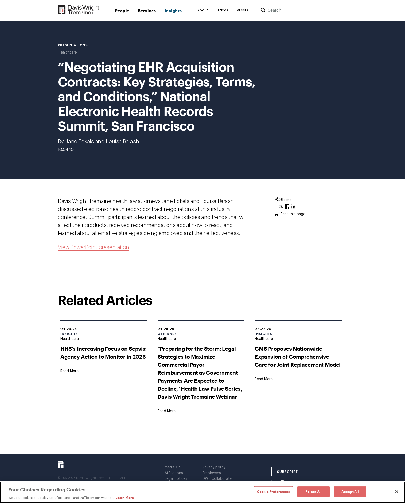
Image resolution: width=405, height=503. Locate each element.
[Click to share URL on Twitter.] (281, 206)
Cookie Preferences (273, 491)
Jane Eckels (80, 141)
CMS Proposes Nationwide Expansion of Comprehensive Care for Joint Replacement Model (297, 356)
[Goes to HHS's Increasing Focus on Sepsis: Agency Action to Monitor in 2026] (69, 371)
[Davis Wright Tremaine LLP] (78, 10)
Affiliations (174, 473)
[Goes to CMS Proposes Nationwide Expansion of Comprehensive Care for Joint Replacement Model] (264, 379)
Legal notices (176, 479)
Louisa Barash (122, 141)
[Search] (263, 10)
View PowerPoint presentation (93, 247)
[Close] (396, 491)
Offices (221, 10)
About (202, 10)
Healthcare (67, 52)
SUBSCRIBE (287, 471)
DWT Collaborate (217, 479)
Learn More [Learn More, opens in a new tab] (124, 498)
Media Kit (172, 467)
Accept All (350, 491)
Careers (241, 10)
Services (147, 10)
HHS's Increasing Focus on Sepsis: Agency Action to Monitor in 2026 (103, 352)
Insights (173, 10)
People (122, 10)
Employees (211, 473)
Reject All (313, 491)
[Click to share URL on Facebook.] (287, 206)
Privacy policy (213, 467)
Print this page (292, 214)
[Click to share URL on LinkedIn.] (293, 206)
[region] (202, 492)
